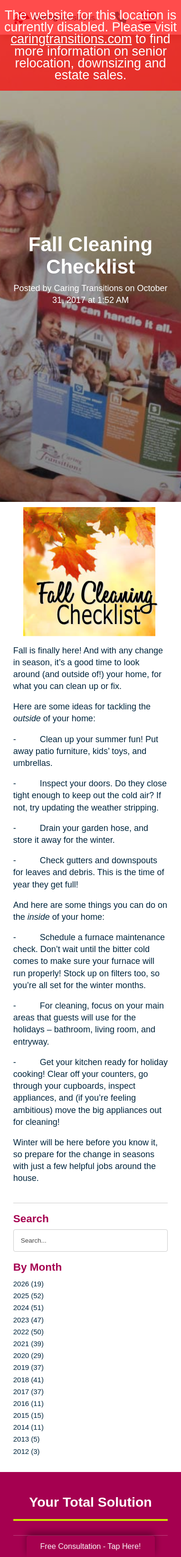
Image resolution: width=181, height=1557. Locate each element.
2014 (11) (28, 1427)
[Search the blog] (90, 1240)
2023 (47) (28, 1320)
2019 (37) (28, 1367)
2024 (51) (28, 1307)
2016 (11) (28, 1403)
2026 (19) (28, 1284)
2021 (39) (28, 1344)
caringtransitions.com (71, 39)
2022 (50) (28, 1332)
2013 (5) (26, 1439)
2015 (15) (28, 1415)
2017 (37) (28, 1391)
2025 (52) (28, 1296)
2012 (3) (26, 1451)
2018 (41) (28, 1380)
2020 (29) (28, 1355)
